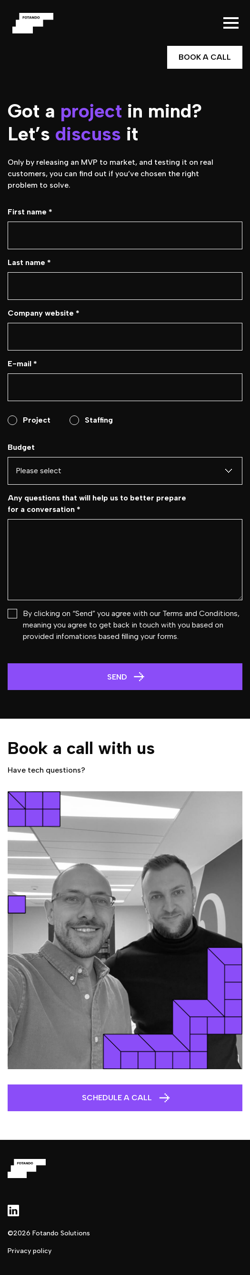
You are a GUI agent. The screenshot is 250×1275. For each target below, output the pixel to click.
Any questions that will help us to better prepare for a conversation (97, 503)
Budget (21, 447)
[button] (231, 22)
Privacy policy (29, 1251)
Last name (29, 262)
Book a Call (205, 57)
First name (30, 211)
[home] (30, 23)
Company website (44, 313)
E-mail (22, 363)
